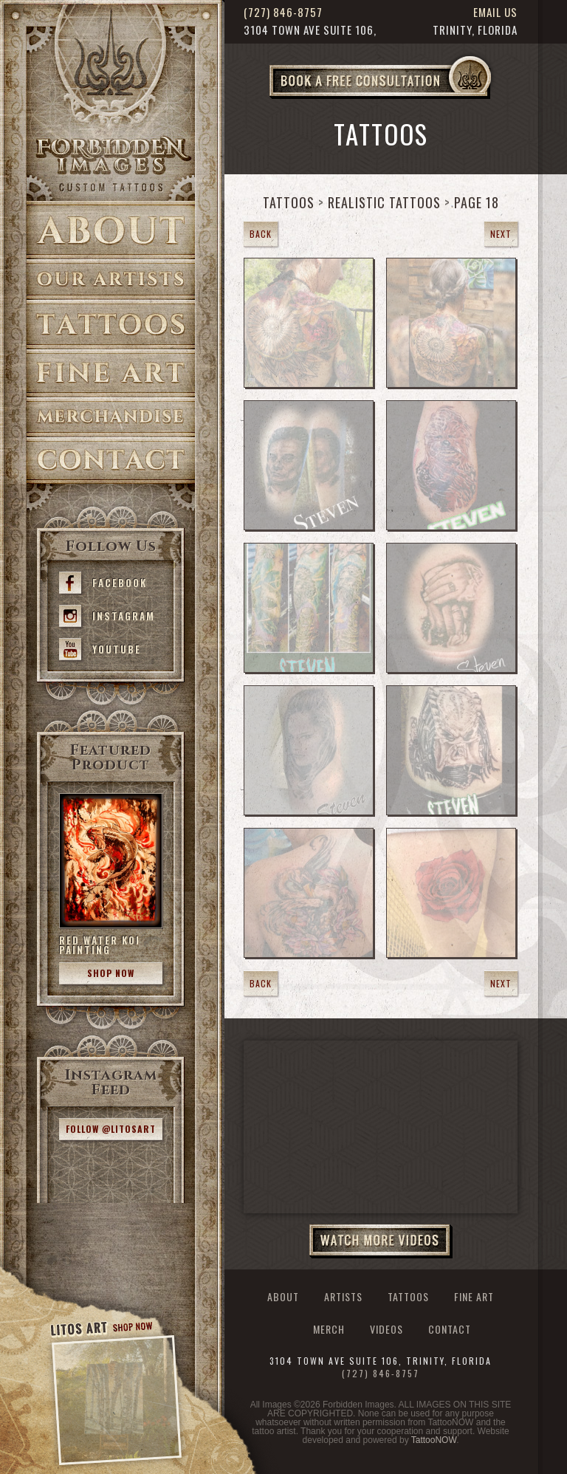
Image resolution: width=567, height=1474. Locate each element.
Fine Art (110, 373)
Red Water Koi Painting (99, 945)
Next (501, 233)
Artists (110, 279)
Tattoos (110, 324)
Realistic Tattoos (384, 202)
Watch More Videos (381, 1241)
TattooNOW (433, 1440)
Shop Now (110, 973)
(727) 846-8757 (283, 12)
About (110, 230)
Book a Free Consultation (411, 98)
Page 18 (476, 202)
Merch (329, 1329)
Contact (110, 460)
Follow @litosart (111, 1128)
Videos (386, 1329)
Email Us (495, 12)
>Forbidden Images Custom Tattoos (111, 163)
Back (261, 233)
